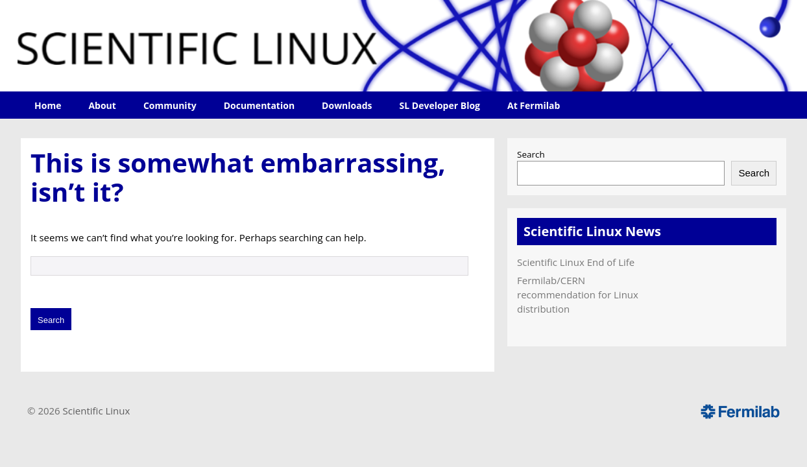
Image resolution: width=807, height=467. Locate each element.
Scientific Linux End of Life (575, 262)
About (101, 105)
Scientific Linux (96, 410)
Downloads (347, 105)
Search (531, 154)
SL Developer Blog (440, 105)
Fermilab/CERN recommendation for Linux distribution (577, 294)
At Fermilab (533, 105)
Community (170, 105)
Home (47, 105)
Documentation (259, 105)
